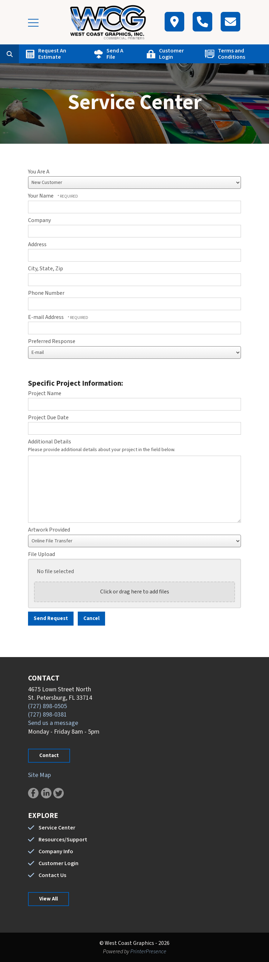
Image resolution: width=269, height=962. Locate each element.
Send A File (114, 54)
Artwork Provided (49, 530)
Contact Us (52, 875)
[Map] (174, 21)
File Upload (41, 554)
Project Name (44, 393)
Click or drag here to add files (134, 592)
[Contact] (230, 21)
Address (37, 244)
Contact (49, 755)
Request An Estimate (52, 54)
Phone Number (46, 293)
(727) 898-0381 (47, 714)
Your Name (41, 196)
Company (39, 220)
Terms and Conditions (231, 54)
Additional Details (49, 442)
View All (48, 899)
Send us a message (53, 723)
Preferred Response (51, 341)
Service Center (57, 828)
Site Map (39, 775)
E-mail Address (46, 317)
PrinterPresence (148, 951)
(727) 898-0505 (47, 706)
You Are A (38, 172)
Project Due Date (48, 417)
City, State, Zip (45, 268)
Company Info (56, 851)
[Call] (202, 21)
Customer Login (171, 54)
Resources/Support (63, 839)
